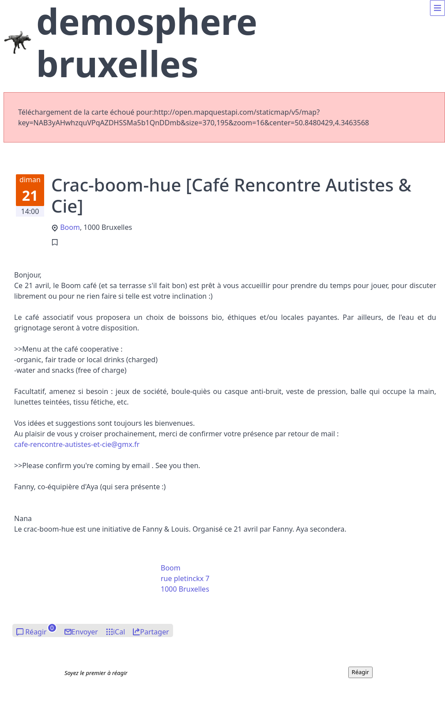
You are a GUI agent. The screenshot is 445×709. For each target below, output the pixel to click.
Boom (70, 227)
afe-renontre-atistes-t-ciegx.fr (77, 444)
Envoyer (85, 632)
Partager (154, 632)
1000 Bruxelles (185, 589)
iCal (119, 632)
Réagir (36, 632)
